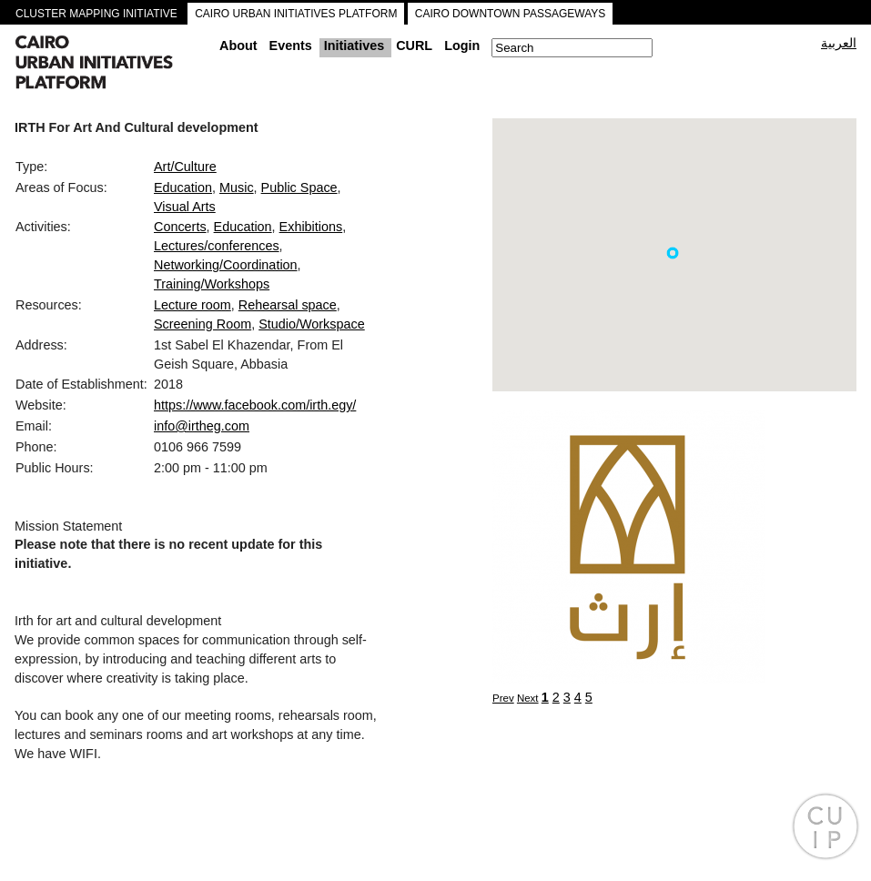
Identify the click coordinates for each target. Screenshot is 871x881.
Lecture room (192, 305)
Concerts (180, 226)
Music (236, 187)
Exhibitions (311, 226)
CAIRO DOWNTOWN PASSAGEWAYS (510, 13)
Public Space (299, 187)
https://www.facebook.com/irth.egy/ (255, 405)
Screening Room (202, 324)
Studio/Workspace (311, 324)
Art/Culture (185, 166)
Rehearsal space (287, 305)
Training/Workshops (211, 284)
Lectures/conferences (216, 245)
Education (183, 187)
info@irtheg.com (201, 426)
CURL (414, 45)
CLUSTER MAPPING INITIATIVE (96, 13)
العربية (838, 42)
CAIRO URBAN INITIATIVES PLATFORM (296, 13)
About (238, 45)
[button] (672, 253)
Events (290, 45)
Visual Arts (185, 206)
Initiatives (354, 45)
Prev (503, 698)
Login (462, 45)
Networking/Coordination (226, 265)
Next (528, 698)
